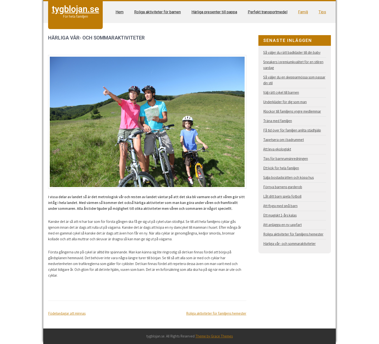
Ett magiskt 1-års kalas (280, 215)
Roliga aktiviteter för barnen (157, 12)
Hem (120, 12)
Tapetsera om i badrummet (283, 139)
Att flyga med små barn (280, 205)
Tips (322, 12)
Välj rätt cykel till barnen (281, 92)
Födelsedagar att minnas (67, 313)
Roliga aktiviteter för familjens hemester (216, 313)
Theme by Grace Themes (214, 336)
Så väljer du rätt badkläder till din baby (292, 52)
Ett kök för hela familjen (281, 168)
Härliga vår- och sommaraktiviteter (289, 243)
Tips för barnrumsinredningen (285, 158)
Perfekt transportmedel (267, 12)
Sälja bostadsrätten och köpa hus (288, 177)
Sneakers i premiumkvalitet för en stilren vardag (293, 65)
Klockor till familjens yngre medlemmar (292, 111)
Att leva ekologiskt (277, 149)
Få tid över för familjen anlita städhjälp (292, 130)
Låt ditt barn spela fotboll (282, 196)
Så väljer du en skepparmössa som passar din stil (294, 80)
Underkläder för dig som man (285, 102)
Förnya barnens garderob (282, 187)
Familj (303, 12)
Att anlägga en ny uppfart (282, 224)
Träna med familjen (277, 120)
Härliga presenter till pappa (214, 12)
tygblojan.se (75, 9)
